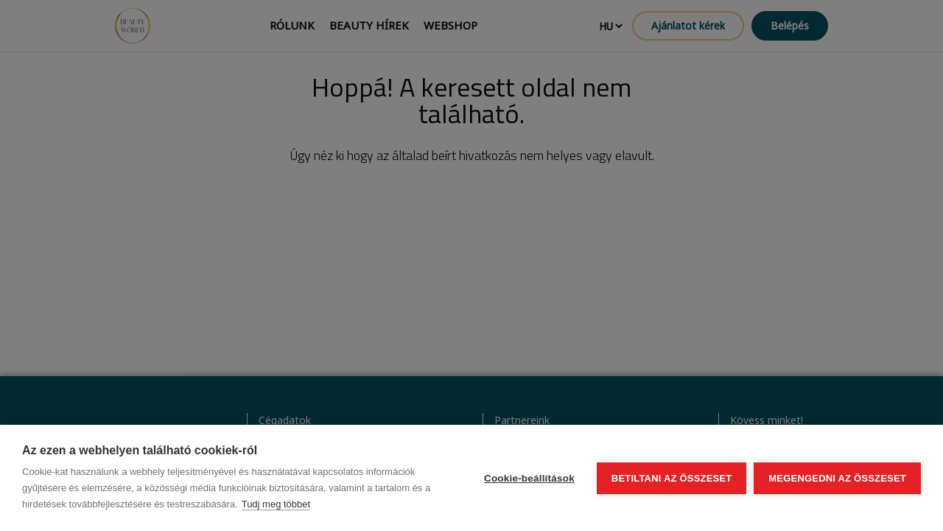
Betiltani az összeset (671, 478)
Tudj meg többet (276, 504)
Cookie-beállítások (529, 478)
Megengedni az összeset (837, 478)
